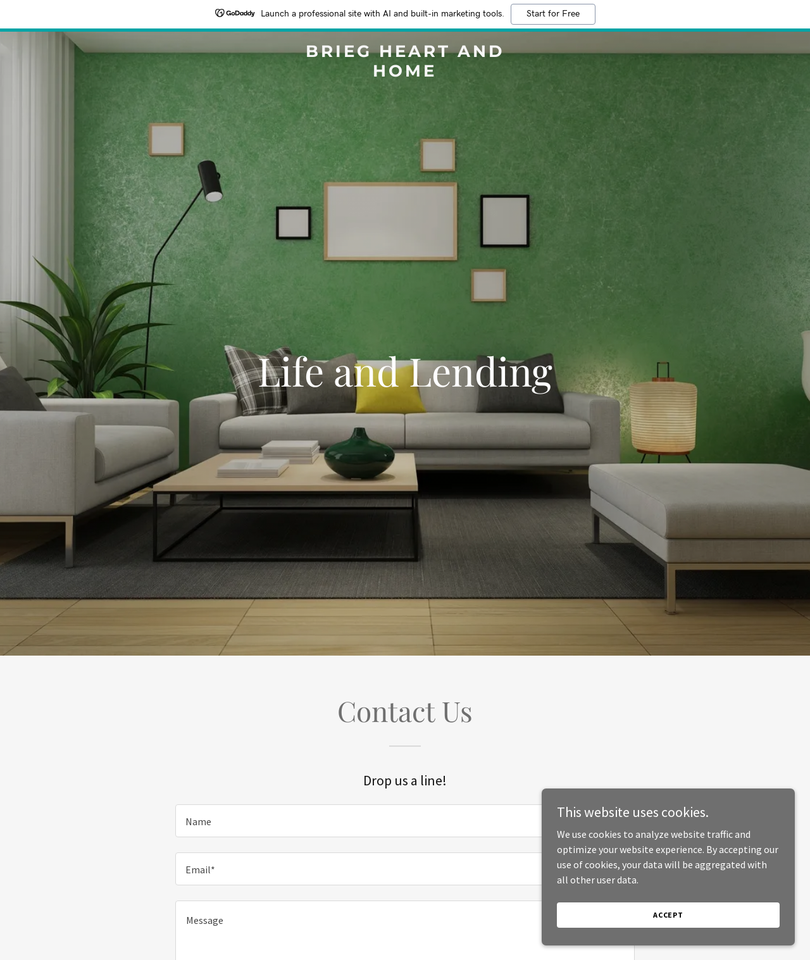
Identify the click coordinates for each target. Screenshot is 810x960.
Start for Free (553, 13)
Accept (668, 914)
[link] (405, 72)
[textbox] (404, 820)
